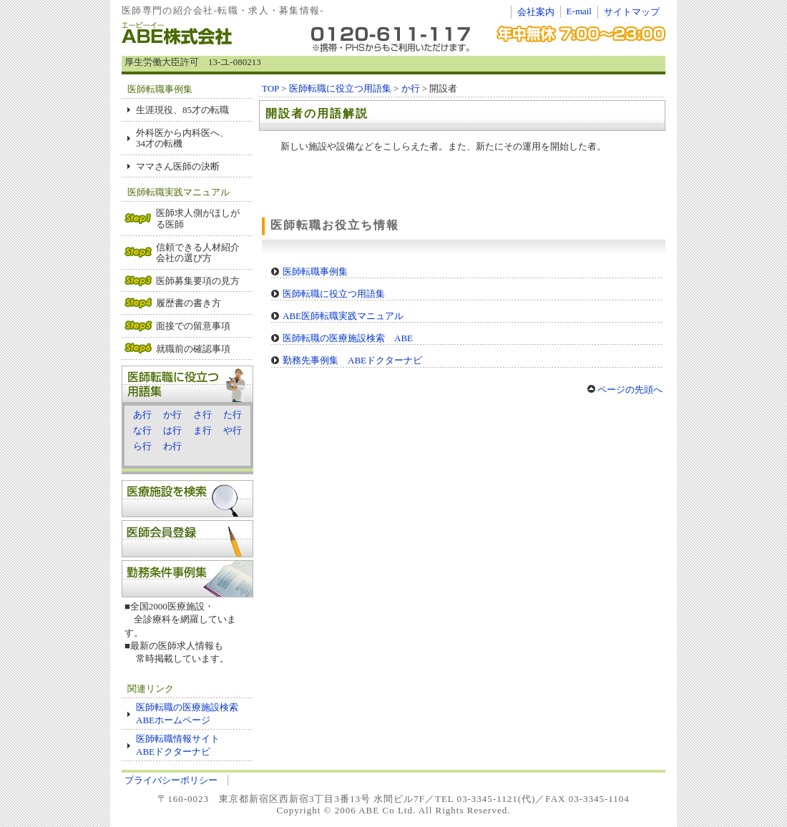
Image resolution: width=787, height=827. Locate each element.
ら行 (142, 446)
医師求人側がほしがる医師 (198, 218)
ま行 (202, 430)
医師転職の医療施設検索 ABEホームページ (192, 713)
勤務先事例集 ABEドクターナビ (352, 360)
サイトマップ (632, 11)
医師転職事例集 (315, 271)
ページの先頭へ (625, 389)
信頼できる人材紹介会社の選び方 (198, 253)
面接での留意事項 (193, 325)
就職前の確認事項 (193, 348)
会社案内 (535, 11)
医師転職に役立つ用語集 (340, 88)
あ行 (142, 414)
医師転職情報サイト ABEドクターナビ (178, 745)
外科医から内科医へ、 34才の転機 (182, 138)
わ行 (172, 446)
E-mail (579, 11)
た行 (232, 414)
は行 (172, 430)
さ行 (202, 414)
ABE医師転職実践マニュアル (343, 315)
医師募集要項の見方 (198, 280)
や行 (232, 430)
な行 (142, 430)
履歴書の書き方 (188, 303)
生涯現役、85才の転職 (182, 109)
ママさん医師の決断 (178, 166)
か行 (172, 414)
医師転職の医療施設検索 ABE (348, 338)
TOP (270, 88)
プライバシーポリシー (170, 780)
